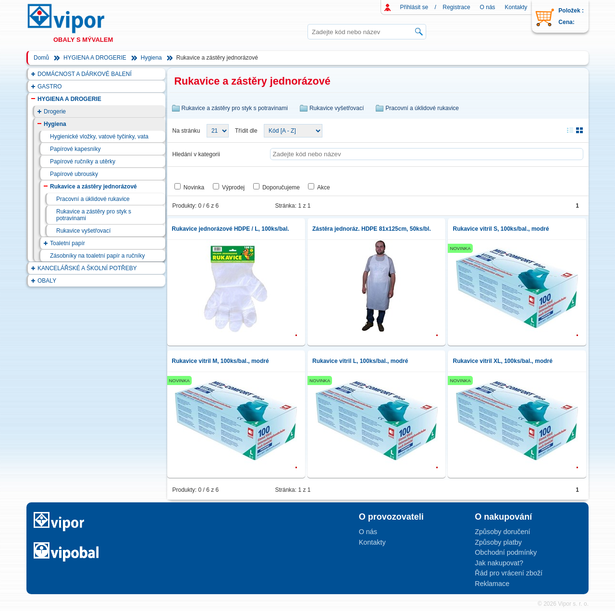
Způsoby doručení (502, 532)
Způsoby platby (498, 542)
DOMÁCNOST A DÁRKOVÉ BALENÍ (84, 74)
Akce (323, 187)
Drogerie (55, 111)
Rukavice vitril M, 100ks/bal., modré (220, 361)
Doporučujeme (281, 187)
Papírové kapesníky (75, 149)
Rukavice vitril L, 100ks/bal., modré (360, 361)
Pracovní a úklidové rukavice (93, 199)
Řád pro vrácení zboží (508, 573)
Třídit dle (246, 130)
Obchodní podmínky (506, 552)
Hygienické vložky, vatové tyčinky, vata (99, 136)
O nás (487, 7)
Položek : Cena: (571, 16)
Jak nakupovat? (499, 563)
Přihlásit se (414, 7)
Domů (41, 57)
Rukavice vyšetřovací (83, 230)
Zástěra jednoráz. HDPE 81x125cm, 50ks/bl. (371, 228)
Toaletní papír (67, 243)
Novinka (194, 187)
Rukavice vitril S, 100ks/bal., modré (501, 228)
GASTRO (49, 86)
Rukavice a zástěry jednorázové (93, 186)
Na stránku (186, 130)
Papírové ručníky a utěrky (82, 161)
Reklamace (492, 583)
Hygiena (151, 57)
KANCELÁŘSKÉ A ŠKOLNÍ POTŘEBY (87, 268)
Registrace (456, 7)
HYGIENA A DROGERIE (94, 57)
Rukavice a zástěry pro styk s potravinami (93, 215)
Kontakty (516, 7)
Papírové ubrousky (74, 174)
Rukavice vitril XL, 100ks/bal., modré (502, 361)
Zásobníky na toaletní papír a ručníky (97, 255)
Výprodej (233, 187)
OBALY (46, 280)
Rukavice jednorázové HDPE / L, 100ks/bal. (230, 228)
